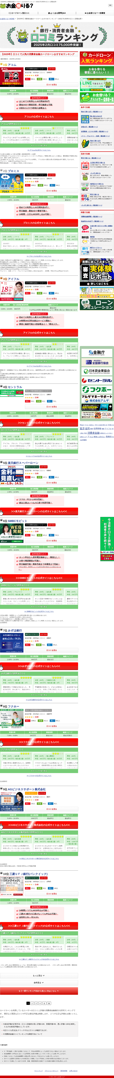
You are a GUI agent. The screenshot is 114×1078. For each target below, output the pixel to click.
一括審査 (95, 13)
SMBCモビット (17, 521)
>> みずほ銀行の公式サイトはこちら (39, 700)
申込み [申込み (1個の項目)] (82, 425)
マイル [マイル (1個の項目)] (86, 425)
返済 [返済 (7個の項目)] (82, 428)
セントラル (15, 387)
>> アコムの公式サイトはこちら (39, 150)
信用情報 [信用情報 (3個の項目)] (97, 428)
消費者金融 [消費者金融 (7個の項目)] (94, 432)
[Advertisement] (97, 327)
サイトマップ (38, 1071)
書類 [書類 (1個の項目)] (91, 429)
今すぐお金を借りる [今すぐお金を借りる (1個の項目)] (101, 425)
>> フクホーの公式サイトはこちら (39, 775)
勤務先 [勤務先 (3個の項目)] (109, 437)
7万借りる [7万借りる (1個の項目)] (111, 425)
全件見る (39, 982)
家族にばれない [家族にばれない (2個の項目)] (100, 437)
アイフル (13, 279)
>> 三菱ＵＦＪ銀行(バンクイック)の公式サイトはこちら (39, 959)
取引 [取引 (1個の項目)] (85, 433)
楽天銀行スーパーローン (23, 462)
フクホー (13, 706)
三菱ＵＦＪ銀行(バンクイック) (28, 873)
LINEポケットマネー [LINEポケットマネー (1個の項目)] (106, 433)
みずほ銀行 (15, 630)
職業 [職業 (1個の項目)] (103, 429)
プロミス (13, 171)
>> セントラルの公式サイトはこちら (39, 456)
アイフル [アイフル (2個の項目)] (108, 429)
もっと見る (39, 975)
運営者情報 (63, 1071)
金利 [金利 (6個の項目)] (87, 428)
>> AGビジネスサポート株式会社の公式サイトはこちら (39, 858)
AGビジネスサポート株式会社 (27, 789)
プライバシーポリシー (51, 1071)
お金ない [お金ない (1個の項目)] (91, 425)
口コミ (19, 13)
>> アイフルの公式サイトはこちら (39, 366)
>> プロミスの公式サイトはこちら (39, 256)
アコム (12, 64)
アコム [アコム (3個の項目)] (90, 437)
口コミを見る (52, 85)
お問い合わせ (73, 1071)
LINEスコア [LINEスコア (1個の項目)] (83, 437)
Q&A (57, 13)
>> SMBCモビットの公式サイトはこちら (39, 611)
